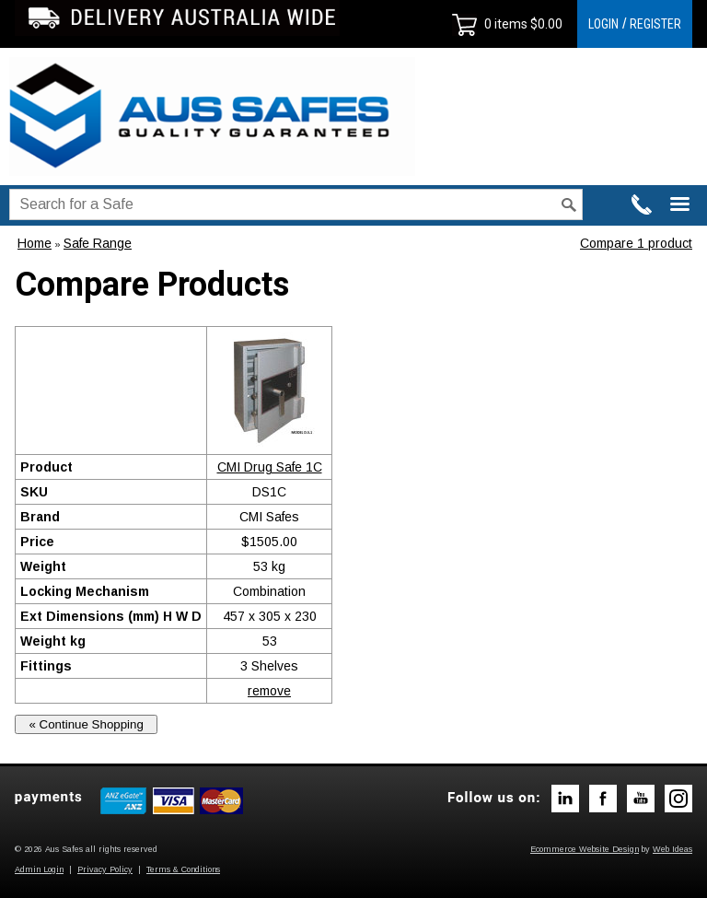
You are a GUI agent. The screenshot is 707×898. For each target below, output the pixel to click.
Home (34, 243)
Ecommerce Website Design (584, 849)
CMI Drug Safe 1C (269, 467)
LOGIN (603, 24)
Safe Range (98, 243)
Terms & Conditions (183, 869)
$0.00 (544, 24)
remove (269, 690)
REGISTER (655, 24)
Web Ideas (672, 849)
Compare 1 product (636, 243)
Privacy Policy (105, 869)
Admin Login (39, 869)
